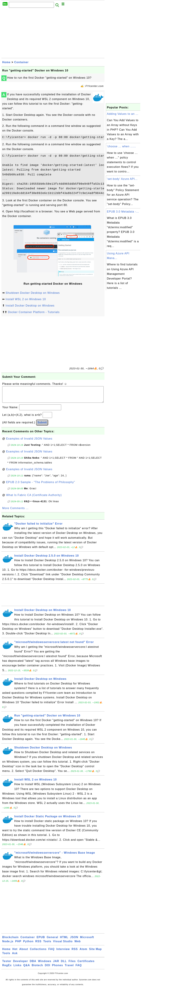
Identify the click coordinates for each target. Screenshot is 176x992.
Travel (69, 968)
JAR (56, 964)
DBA (33, 964)
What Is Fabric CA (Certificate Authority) (34, 498)
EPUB (41, 940)
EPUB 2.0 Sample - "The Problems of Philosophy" (40, 485)
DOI (47, 968)
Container (21, 62)
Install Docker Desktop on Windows (30, 305)
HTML (64, 940)
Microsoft (87, 940)
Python (28, 944)
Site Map (95, 952)
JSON (74, 940)
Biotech (37, 968)
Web (77, 944)
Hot (15, 952)
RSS (38, 944)
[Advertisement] (52, 34)
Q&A (26, 968)
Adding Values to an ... (122, 113)
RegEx (7, 968)
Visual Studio (63, 944)
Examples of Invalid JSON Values (29, 442)
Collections (38, 952)
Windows (44, 964)
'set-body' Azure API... (122, 178)
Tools (47, 944)
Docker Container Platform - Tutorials (33, 312)
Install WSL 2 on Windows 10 (26, 299)
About (23, 952)
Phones (57, 968)
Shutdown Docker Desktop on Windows (33, 292)
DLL (64, 964)
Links (17, 968)
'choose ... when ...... (121, 146)
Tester (6, 964)
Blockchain (10, 940)
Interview (63, 952)
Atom (83, 952)
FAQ (51, 952)
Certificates (86, 964)
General (52, 940)
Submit (42, 425)
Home (6, 62)
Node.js (7, 944)
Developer (20, 964)
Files (72, 964)
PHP (18, 944)
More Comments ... (15, 511)
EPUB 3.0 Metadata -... (123, 211)
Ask (15, 956)
